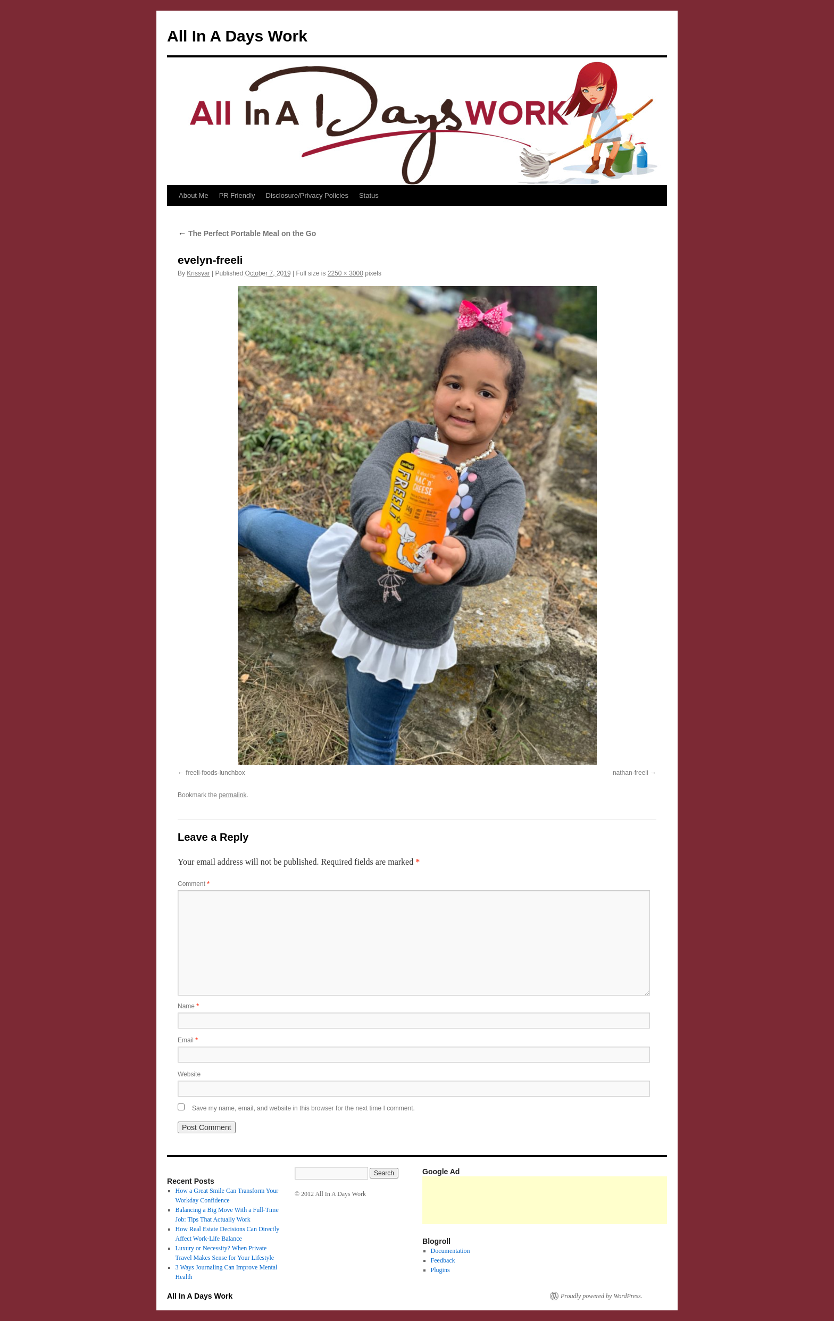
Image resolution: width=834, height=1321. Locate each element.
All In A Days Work (237, 36)
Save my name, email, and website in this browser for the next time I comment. (303, 1108)
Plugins (440, 1270)
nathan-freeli (630, 772)
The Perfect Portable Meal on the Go (247, 233)
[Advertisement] (616, 1200)
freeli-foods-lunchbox (215, 772)
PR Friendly (237, 195)
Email (188, 1040)
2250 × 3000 (345, 273)
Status (369, 195)
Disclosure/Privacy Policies (307, 195)
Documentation (450, 1251)
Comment (194, 884)
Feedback (443, 1260)
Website (189, 1074)
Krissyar (198, 273)
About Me (193, 195)
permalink (232, 795)
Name (188, 1006)
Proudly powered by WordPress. (602, 1296)
